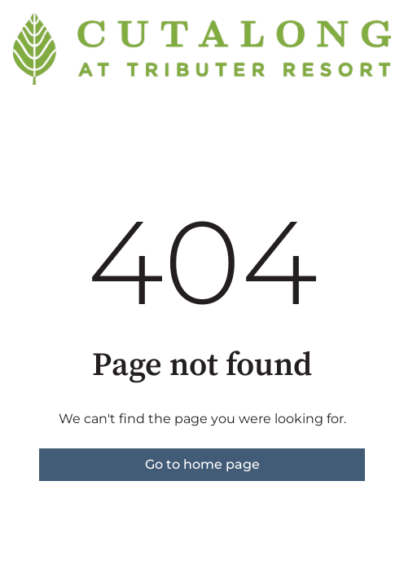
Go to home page (202, 464)
